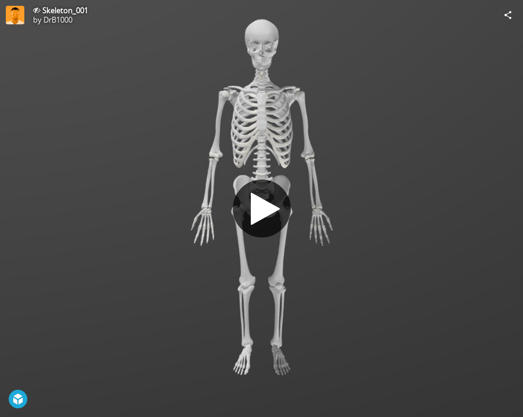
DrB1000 (57, 19)
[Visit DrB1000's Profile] (15, 15)
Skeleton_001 (65, 10)
